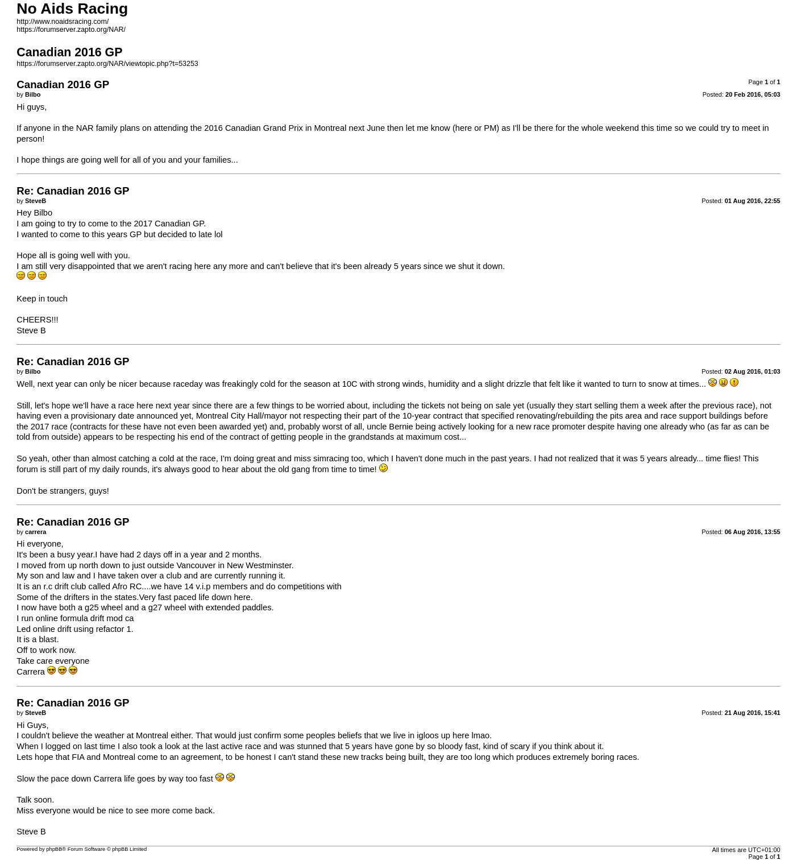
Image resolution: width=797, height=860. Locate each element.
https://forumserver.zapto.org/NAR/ (71, 30)
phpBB (54, 849)
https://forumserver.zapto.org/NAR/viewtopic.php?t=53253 (107, 64)
